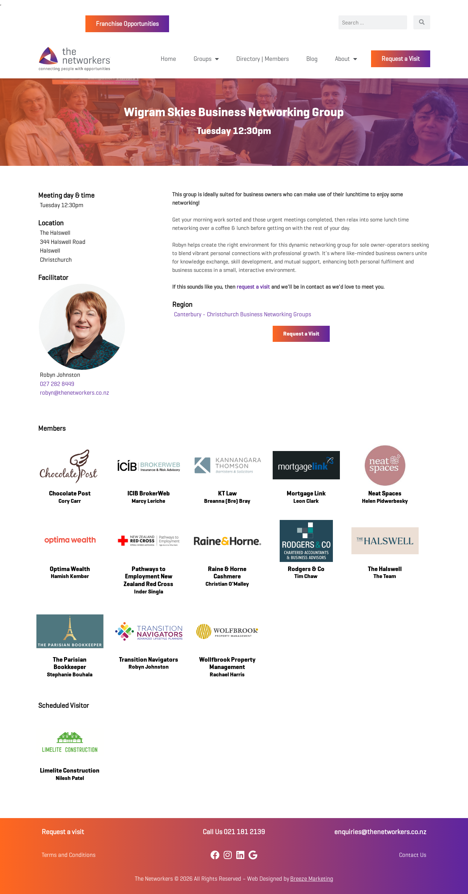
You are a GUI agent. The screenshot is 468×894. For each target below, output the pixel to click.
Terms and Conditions (69, 855)
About (346, 58)
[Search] (421, 22)
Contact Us (412, 855)
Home (168, 59)
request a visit (253, 286)
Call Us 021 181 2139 (234, 832)
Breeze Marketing (311, 878)
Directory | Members (262, 59)
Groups (206, 58)
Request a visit (63, 832)
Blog (311, 59)
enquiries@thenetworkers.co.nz (380, 832)
